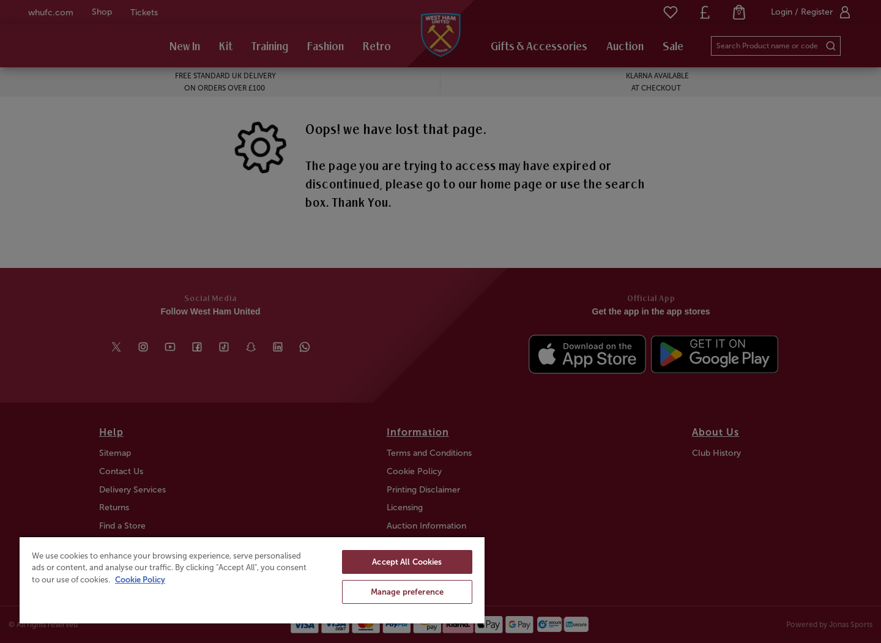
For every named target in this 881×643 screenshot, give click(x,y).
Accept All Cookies (407, 562)
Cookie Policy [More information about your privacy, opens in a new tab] (140, 579)
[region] (252, 579)
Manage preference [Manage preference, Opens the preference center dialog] (407, 592)
